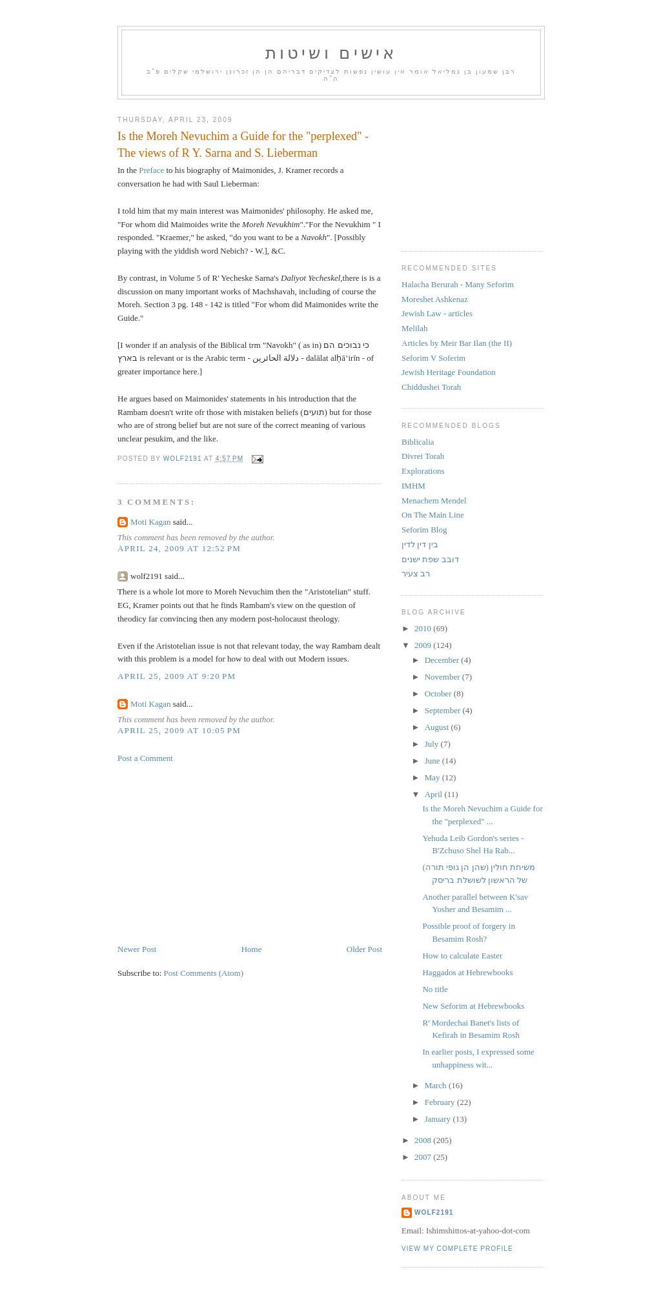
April (435, 794)
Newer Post (136, 949)
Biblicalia (418, 442)
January (439, 1119)
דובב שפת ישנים (430, 559)
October (439, 693)
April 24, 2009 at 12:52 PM (179, 548)
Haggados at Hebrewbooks (467, 972)
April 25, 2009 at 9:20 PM (176, 676)
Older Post (364, 949)
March (437, 1085)
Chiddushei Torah (431, 387)
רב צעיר (416, 573)
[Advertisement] (214, 852)
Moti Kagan (150, 522)
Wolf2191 (433, 1212)
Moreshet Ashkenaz (435, 299)
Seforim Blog (424, 529)
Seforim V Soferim (433, 358)
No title (434, 989)
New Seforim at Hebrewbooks (473, 1006)
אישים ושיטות (331, 53)
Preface (150, 170)
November (443, 677)
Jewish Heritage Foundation (449, 372)
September (444, 710)
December (443, 660)
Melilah (414, 328)
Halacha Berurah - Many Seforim (458, 284)
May (433, 777)
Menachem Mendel (434, 500)
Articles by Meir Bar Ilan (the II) (457, 343)
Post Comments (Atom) (204, 973)
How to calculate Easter (462, 955)
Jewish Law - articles (437, 313)
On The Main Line (433, 515)
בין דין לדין (420, 544)
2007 (423, 1157)
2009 (423, 645)
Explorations (423, 471)
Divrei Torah (423, 456)
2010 (423, 628)
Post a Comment (145, 758)
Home (251, 949)
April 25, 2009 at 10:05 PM (179, 730)
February (441, 1102)
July (433, 744)
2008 (423, 1140)
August (438, 727)
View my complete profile (457, 1248)
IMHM (413, 486)
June (433, 760)
